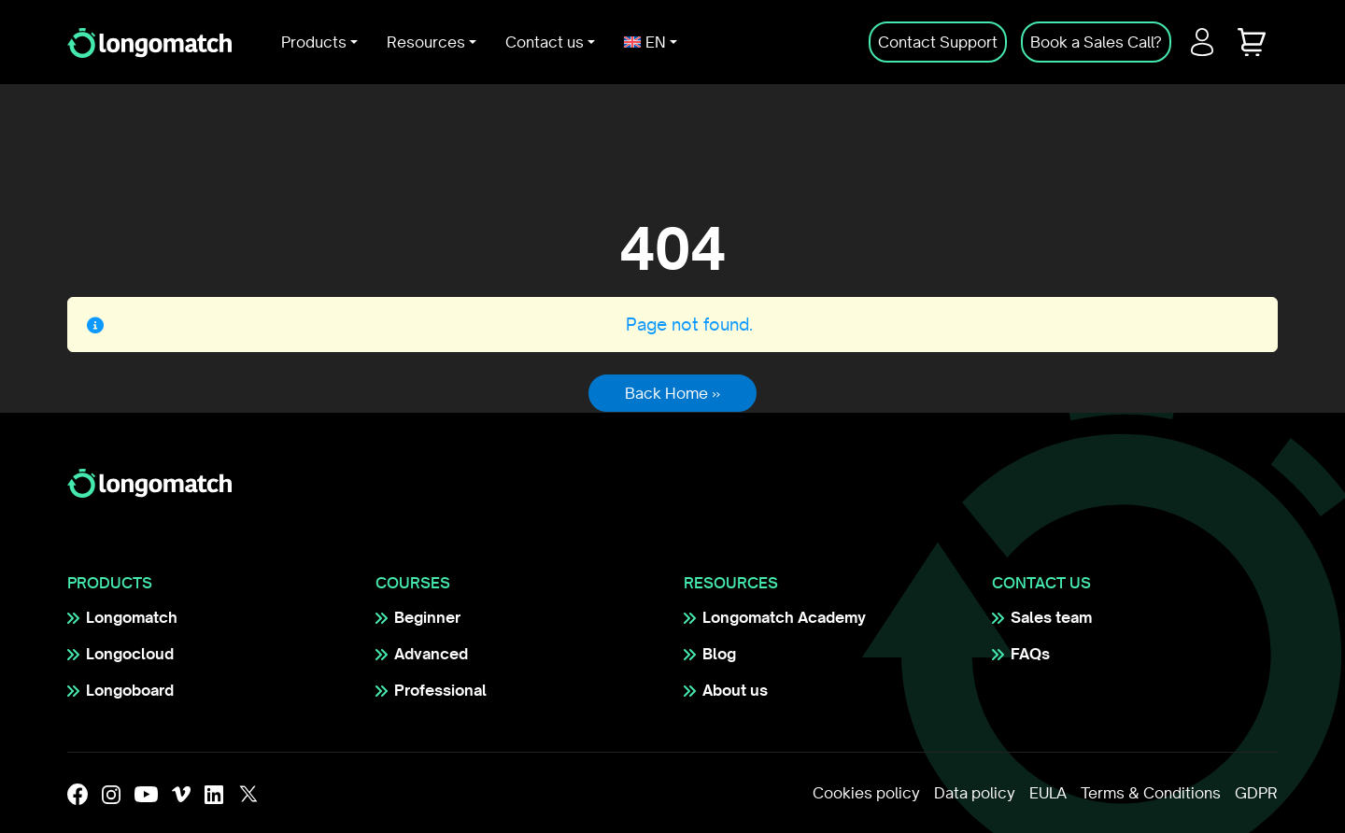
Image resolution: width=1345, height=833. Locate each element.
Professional (440, 690)
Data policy (974, 793)
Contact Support (938, 42)
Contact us (544, 42)
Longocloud (130, 653)
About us (735, 690)
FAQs (1030, 653)
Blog (719, 653)
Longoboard (130, 690)
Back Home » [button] (672, 393)
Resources (426, 42)
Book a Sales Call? (1096, 42)
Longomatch (131, 617)
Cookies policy (866, 793)
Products (314, 42)
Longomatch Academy (784, 617)
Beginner (427, 617)
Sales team (1051, 617)
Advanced (431, 653)
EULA (1048, 793)
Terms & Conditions (1151, 793)
